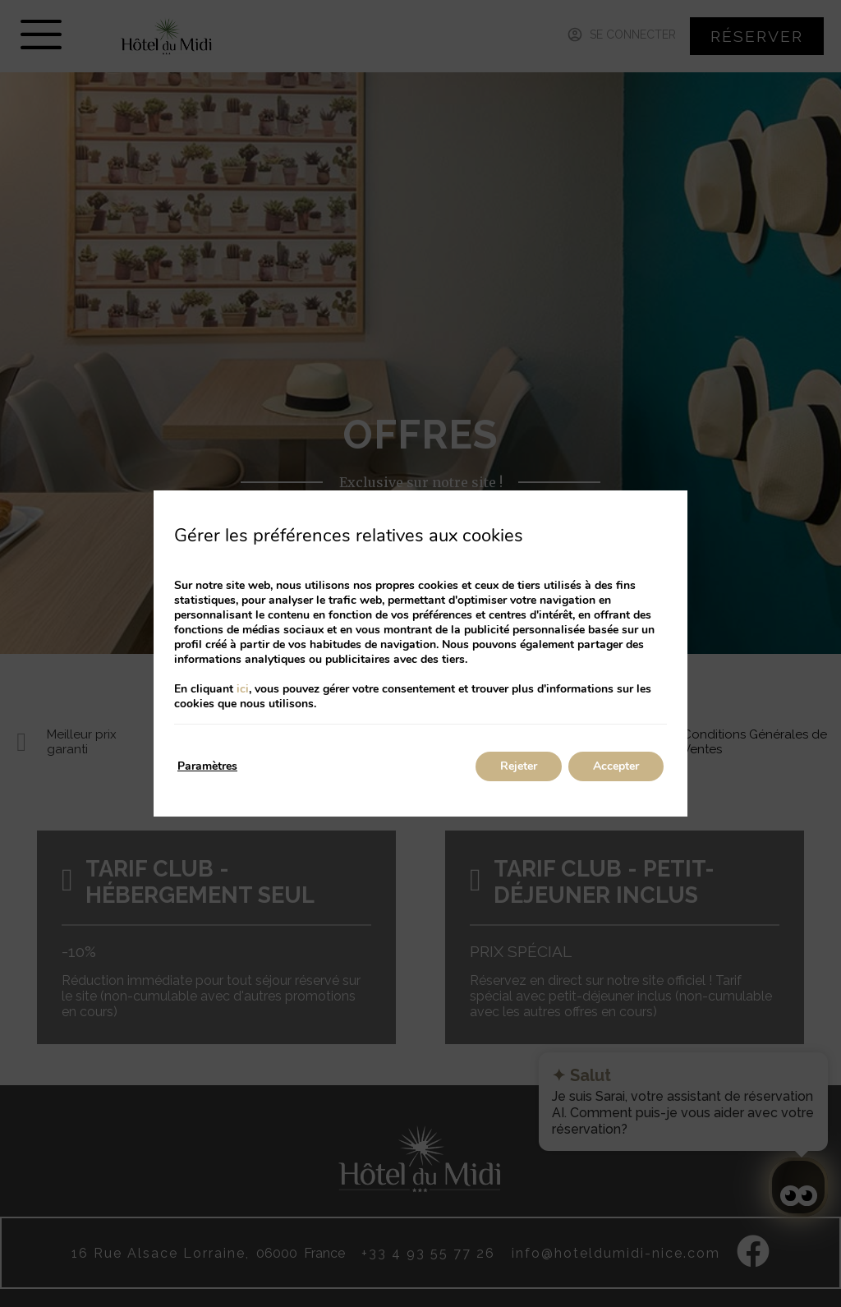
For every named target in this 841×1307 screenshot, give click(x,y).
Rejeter (518, 766)
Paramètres (207, 766)
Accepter (616, 766)
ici (243, 689)
